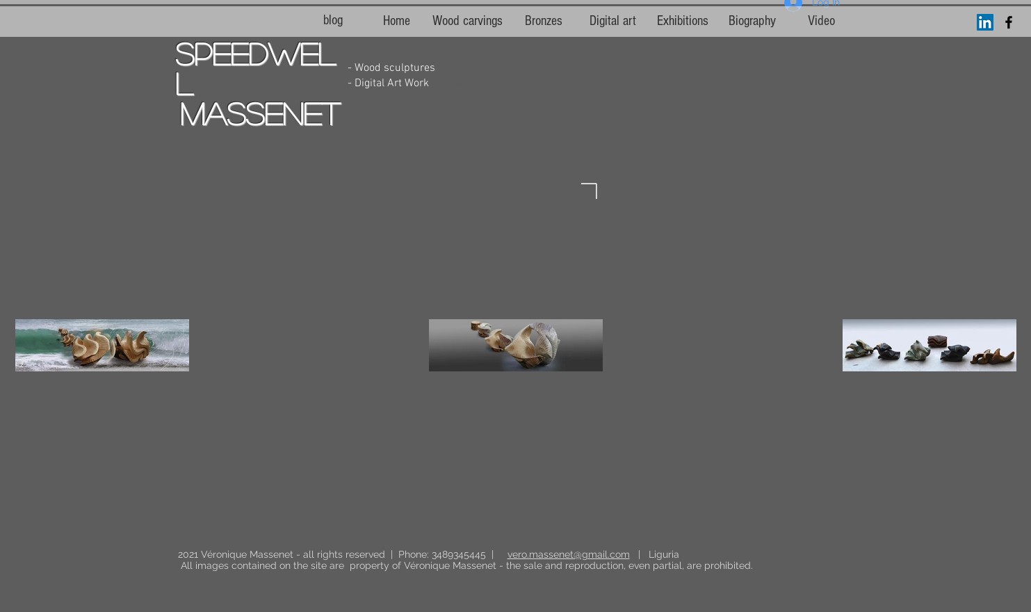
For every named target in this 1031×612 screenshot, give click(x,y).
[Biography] (752, 21)
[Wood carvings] (467, 21)
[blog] (333, 20)
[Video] (822, 21)
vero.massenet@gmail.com (569, 554)
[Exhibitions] (682, 21)
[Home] (397, 21)
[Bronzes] (543, 21)
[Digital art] (613, 21)
